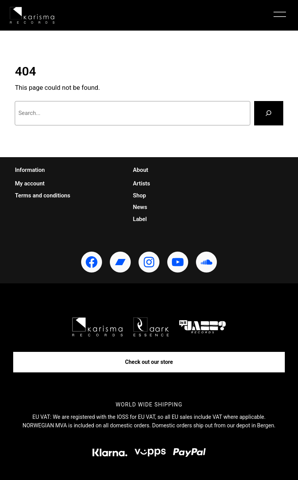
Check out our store (149, 362)
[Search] (268, 113)
